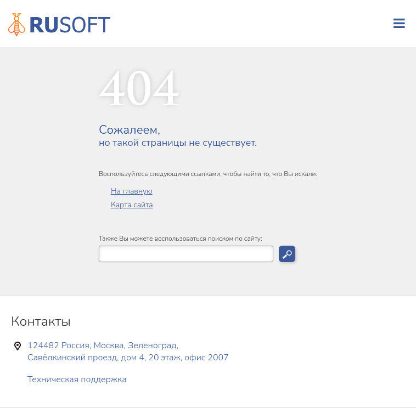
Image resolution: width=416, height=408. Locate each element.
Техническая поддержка (77, 379)
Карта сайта (132, 205)
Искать (287, 254)
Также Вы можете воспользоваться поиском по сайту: (180, 239)
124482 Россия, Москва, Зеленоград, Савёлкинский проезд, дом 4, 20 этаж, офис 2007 (128, 351)
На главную (132, 191)
